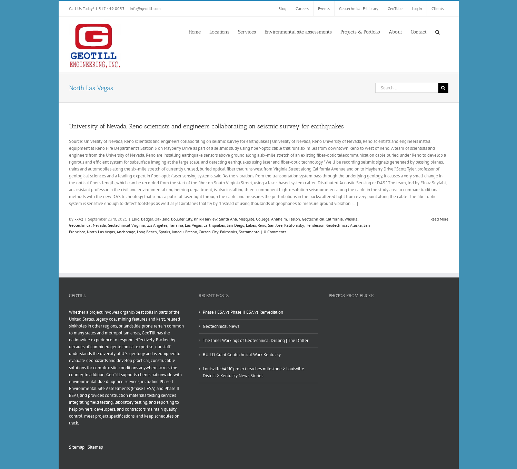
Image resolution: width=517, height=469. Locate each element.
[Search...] (406, 88)
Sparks (164, 231)
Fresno (191, 231)
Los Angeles (157, 225)
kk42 (78, 219)
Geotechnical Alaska (344, 225)
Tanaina (176, 225)
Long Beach (147, 231)
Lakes (251, 225)
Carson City (208, 231)
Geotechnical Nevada (87, 225)
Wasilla (351, 219)
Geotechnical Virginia (126, 225)
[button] (437, 31)
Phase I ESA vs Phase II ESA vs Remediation (243, 312)
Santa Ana (228, 219)
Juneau (177, 231)
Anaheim (279, 219)
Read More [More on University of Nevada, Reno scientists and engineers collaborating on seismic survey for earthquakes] (439, 219)
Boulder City (181, 219)
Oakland (162, 219)
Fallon (294, 219)
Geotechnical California (322, 219)
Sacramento (249, 231)
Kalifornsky (294, 225)
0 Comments (275, 231)
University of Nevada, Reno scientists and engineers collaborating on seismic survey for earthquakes (206, 126)
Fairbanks (228, 231)
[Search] (443, 88)
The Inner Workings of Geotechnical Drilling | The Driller (255, 340)
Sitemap (76, 447)
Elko (135, 219)
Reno (262, 225)
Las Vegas (193, 225)
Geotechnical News (221, 326)
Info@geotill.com (145, 8)
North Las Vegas (101, 231)
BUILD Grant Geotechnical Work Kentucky (242, 355)
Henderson (315, 225)
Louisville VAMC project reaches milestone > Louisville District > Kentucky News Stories (253, 372)
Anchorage (126, 231)
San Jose (275, 225)
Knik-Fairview (205, 219)
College (262, 219)
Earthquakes (214, 225)
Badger (147, 219)
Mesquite (246, 219)
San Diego (235, 225)
